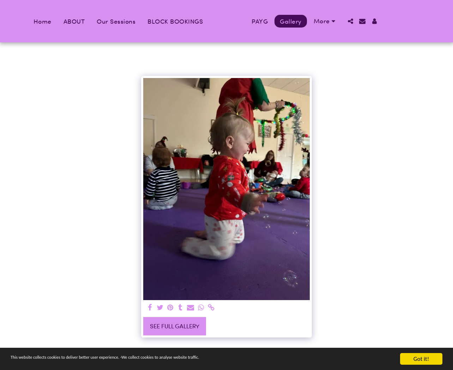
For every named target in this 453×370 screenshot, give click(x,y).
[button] (367, 21)
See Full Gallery (174, 326)
